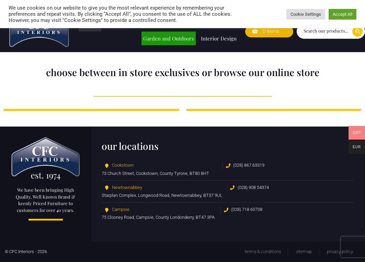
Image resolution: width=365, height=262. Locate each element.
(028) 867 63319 (248, 165)
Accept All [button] (342, 14)
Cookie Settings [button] (305, 14)
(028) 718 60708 (246, 209)
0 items (266, 31)
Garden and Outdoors (168, 38)
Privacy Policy (340, 251)
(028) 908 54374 (253, 187)
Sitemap (304, 251)
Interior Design (219, 38)
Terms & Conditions (263, 251)
